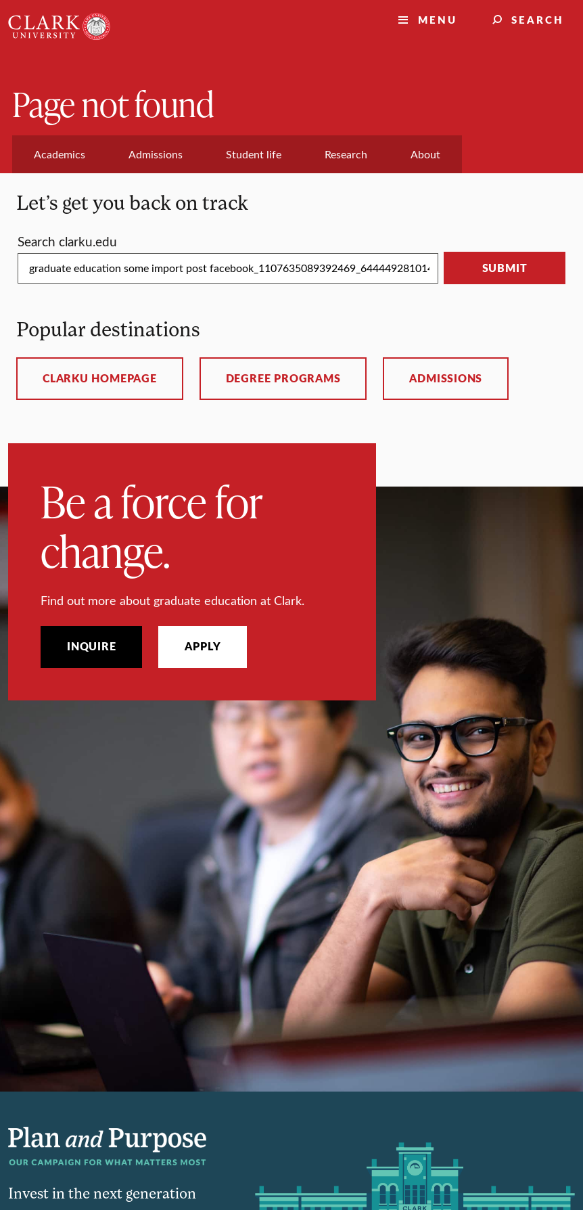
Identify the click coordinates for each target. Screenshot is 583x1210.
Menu (437, 19)
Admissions (445, 378)
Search (537, 19)
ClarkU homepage (100, 378)
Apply (202, 646)
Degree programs (283, 378)
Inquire (91, 646)
